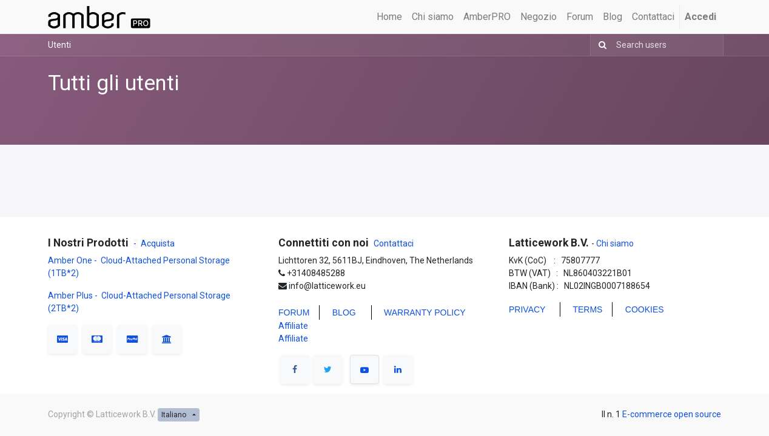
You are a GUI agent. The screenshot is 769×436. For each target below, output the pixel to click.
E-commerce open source (671, 414)
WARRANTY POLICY (425, 312)
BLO (340, 312)
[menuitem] (389, 17)
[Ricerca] (600, 45)
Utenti (59, 45)
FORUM (293, 312)
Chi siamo (614, 243)
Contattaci (394, 243)
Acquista (158, 243)
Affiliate (293, 326)
